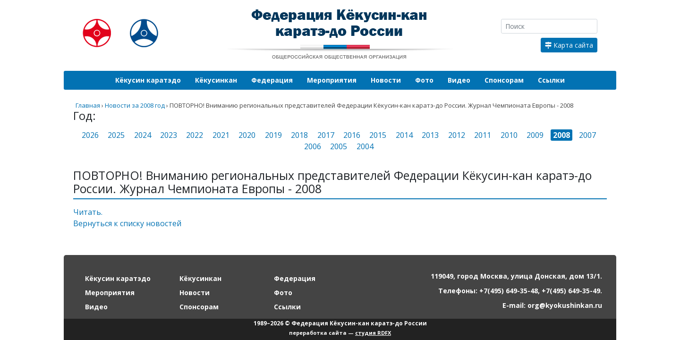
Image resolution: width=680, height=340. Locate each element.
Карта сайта (569, 45)
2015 (377, 135)
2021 (221, 135)
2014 (404, 135)
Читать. (87, 212)
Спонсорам (504, 80)
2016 (351, 135)
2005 (338, 146)
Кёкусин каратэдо (148, 80)
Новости (386, 80)
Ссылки (551, 80)
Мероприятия (332, 80)
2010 (509, 135)
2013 (430, 135)
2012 (456, 135)
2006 (312, 146)
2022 (194, 135)
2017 (325, 135)
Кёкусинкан (216, 80)
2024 (142, 135)
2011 (482, 135)
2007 (587, 135)
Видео (459, 80)
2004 (365, 146)
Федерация (272, 80)
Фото (424, 80)
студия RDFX (373, 332)
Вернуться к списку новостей (127, 223)
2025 (116, 135)
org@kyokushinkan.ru (564, 305)
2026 (90, 135)
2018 (299, 135)
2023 (168, 135)
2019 (273, 135)
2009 (535, 135)
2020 (246, 135)
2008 (561, 135)
